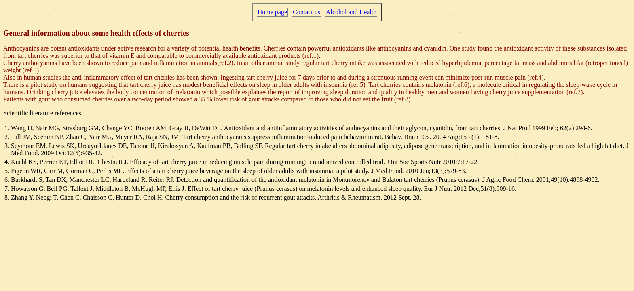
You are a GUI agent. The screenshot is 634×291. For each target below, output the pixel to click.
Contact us (306, 11)
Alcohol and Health (351, 11)
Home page (272, 11)
